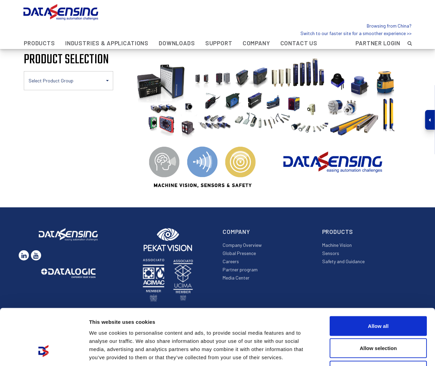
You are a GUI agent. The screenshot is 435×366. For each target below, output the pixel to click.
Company (256, 28)
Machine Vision (337, 245)
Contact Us (299, 28)
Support (218, 28)
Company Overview (242, 245)
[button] (68, 80)
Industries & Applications (107, 28)
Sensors (330, 253)
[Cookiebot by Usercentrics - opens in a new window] (44, 353)
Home (30, 39)
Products (39, 28)
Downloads (177, 28)
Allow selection (378, 299)
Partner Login (377, 28)
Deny (378, 321)
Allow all (378, 277)
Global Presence (239, 253)
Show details (356, 353)
